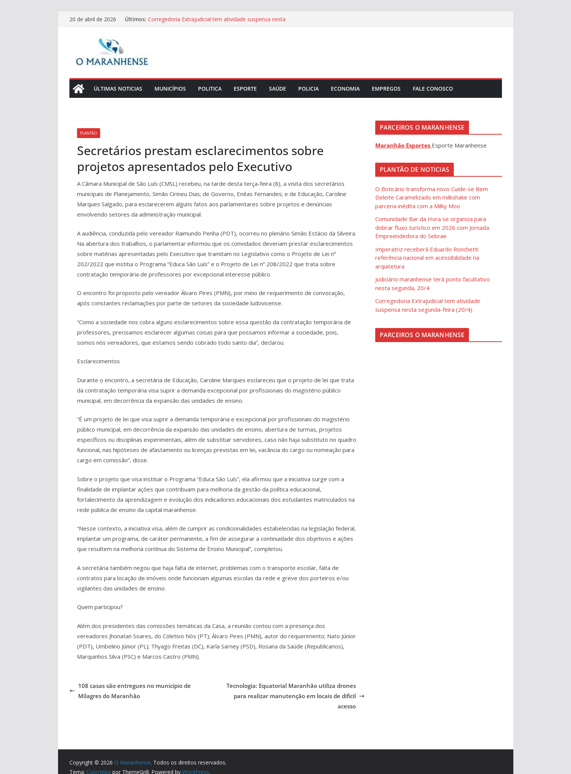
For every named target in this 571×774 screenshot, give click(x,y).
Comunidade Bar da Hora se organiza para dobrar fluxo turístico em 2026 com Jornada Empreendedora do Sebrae (432, 227)
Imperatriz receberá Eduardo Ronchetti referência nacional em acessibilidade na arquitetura (427, 257)
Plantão (88, 133)
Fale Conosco (433, 88)
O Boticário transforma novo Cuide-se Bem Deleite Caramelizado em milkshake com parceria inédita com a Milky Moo (431, 197)
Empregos (386, 88)
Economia (345, 88)
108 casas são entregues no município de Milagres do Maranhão (130, 691)
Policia (308, 88)
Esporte (245, 88)
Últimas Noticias (118, 88)
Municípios (170, 88)
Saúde (277, 88)
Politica (210, 88)
